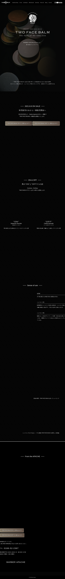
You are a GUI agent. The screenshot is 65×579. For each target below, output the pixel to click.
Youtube (59, 2)
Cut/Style (25, 2)
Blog (46, 2)
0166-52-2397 (11, 548)
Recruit (42, 2)
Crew (20, 2)
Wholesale (31, 2)
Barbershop (15, 2)
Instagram (55, 2)
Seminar (37, 2)
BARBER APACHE (6, 2)
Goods (50, 2)
